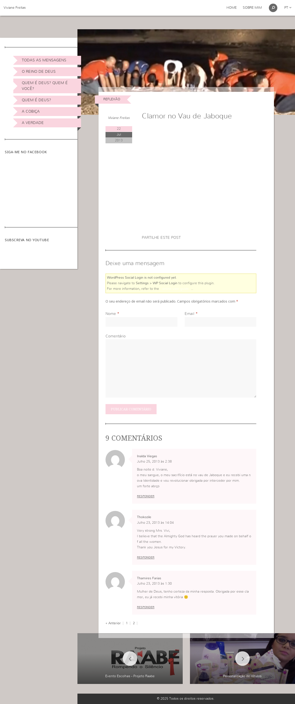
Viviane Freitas (15, 7)
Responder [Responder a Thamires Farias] (145, 607)
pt (287, 7)
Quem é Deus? (36, 100)
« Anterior (113, 623)
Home (232, 7)
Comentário (116, 336)
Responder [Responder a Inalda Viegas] (145, 496)
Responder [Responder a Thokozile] (145, 557)
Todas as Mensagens (44, 60)
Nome (111, 314)
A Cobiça (31, 111)
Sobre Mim (252, 7)
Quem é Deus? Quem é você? (45, 86)
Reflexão (111, 99)
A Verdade (33, 123)
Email (189, 314)
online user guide (175, 288)
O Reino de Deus (39, 71)
